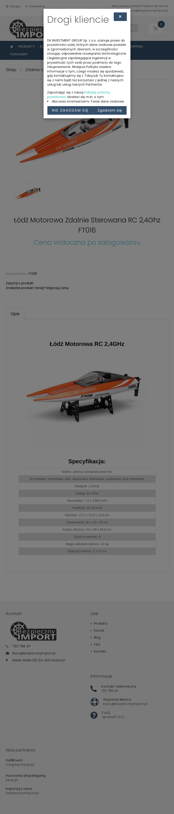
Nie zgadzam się (70, 110)
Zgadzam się (109, 110)
